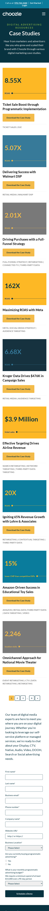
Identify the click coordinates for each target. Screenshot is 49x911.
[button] (43, 13)
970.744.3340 (20, 3)
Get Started (35, 3)
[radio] (24, 861)
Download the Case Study (18, 117)
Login (24, 5)
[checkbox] (24, 862)
